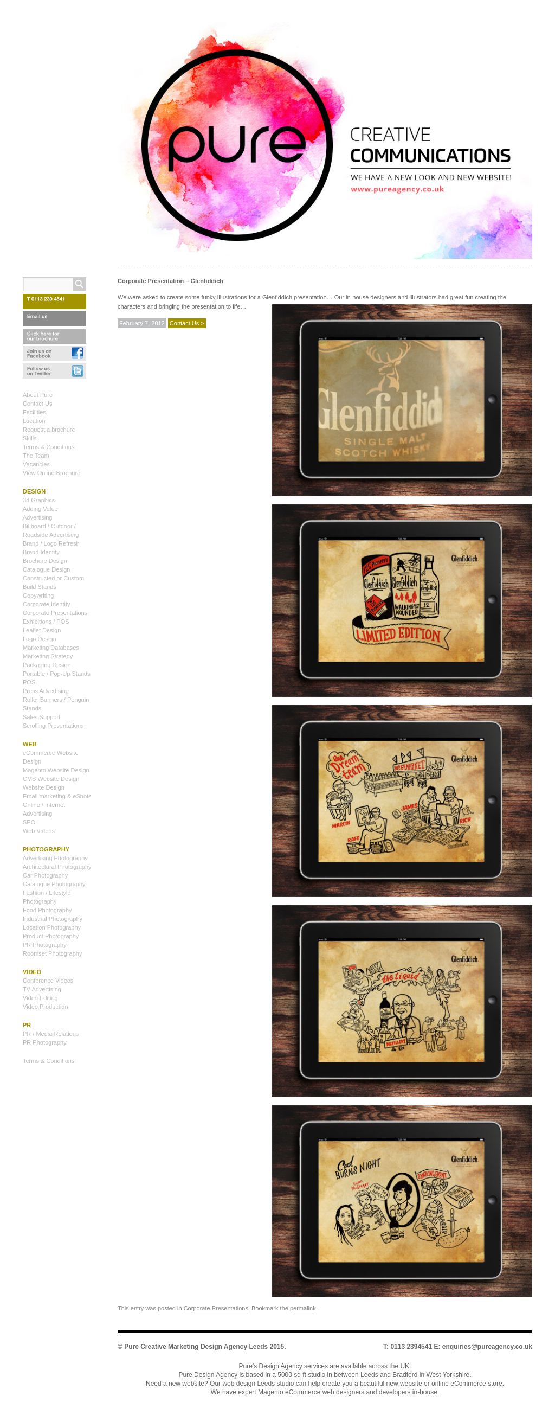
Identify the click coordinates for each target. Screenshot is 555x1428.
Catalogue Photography (54, 884)
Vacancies (36, 464)
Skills (30, 438)
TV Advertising (42, 989)
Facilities (34, 412)
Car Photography (45, 875)
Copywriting (38, 595)
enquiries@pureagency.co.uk (487, 1346)
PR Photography (45, 945)
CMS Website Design (51, 779)
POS (29, 682)
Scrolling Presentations (53, 725)
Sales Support (41, 717)
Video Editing (40, 998)
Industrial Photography (52, 918)
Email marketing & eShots (57, 796)
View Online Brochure (51, 473)
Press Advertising (46, 691)
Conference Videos (48, 980)
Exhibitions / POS (46, 621)
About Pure (38, 395)
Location (34, 421)
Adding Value (40, 508)
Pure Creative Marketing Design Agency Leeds (196, 1346)
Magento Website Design (56, 770)
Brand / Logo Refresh (51, 543)
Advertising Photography (55, 858)
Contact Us (37, 403)
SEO (29, 822)
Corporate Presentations (216, 1308)
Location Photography (52, 927)
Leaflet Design (42, 630)
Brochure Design (45, 561)
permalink (303, 1308)
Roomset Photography (52, 953)
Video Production (45, 1006)
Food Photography (47, 910)
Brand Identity (41, 552)
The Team (36, 455)
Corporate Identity (46, 604)
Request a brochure (49, 429)
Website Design (43, 787)
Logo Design (39, 639)
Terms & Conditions (48, 447)
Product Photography (51, 936)
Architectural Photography (57, 866)
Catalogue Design (46, 569)
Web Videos (39, 831)
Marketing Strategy (48, 656)
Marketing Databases (51, 647)
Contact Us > (187, 323)
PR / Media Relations (51, 1033)
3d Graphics (39, 500)
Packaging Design (47, 665)
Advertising (37, 517)
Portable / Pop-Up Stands (57, 673)
